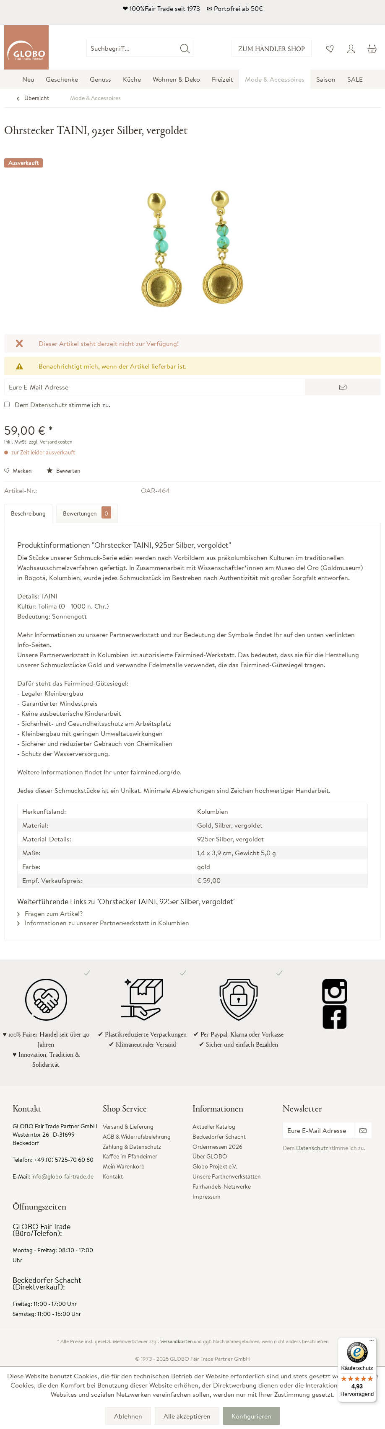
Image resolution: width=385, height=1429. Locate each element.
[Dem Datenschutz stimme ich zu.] (7, 404)
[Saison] (325, 79)
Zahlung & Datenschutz (132, 1147)
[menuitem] (194, 48)
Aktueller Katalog (213, 1126)
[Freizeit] (222, 79)
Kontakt (113, 1176)
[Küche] (132, 79)
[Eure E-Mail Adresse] (319, 1130)
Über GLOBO (209, 1156)
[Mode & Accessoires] (274, 79)
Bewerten (64, 471)
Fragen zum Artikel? (50, 913)
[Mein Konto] (351, 48)
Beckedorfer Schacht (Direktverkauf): (47, 1283)
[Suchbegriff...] (140, 48)
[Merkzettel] (330, 48)
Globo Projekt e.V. (214, 1166)
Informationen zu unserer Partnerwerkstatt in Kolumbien (103, 922)
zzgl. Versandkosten (50, 441)
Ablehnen (128, 1416)
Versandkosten (176, 1341)
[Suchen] (185, 48)
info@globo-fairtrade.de (62, 1176)
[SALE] (355, 79)
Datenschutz (48, 404)
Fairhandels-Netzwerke (221, 1186)
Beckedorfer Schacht (219, 1136)
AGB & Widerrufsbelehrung (137, 1136)
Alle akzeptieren (187, 1416)
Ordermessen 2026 (217, 1147)
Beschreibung (28, 513)
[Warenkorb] (371, 48)
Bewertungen (87, 512)
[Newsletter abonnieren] (363, 1130)
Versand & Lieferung (128, 1126)
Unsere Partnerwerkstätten (226, 1176)
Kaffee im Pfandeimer (130, 1156)
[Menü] (372, 1342)
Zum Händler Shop (271, 48)
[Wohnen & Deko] (176, 79)
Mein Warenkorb (124, 1166)
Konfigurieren (251, 1416)
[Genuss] (100, 79)
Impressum (206, 1196)
